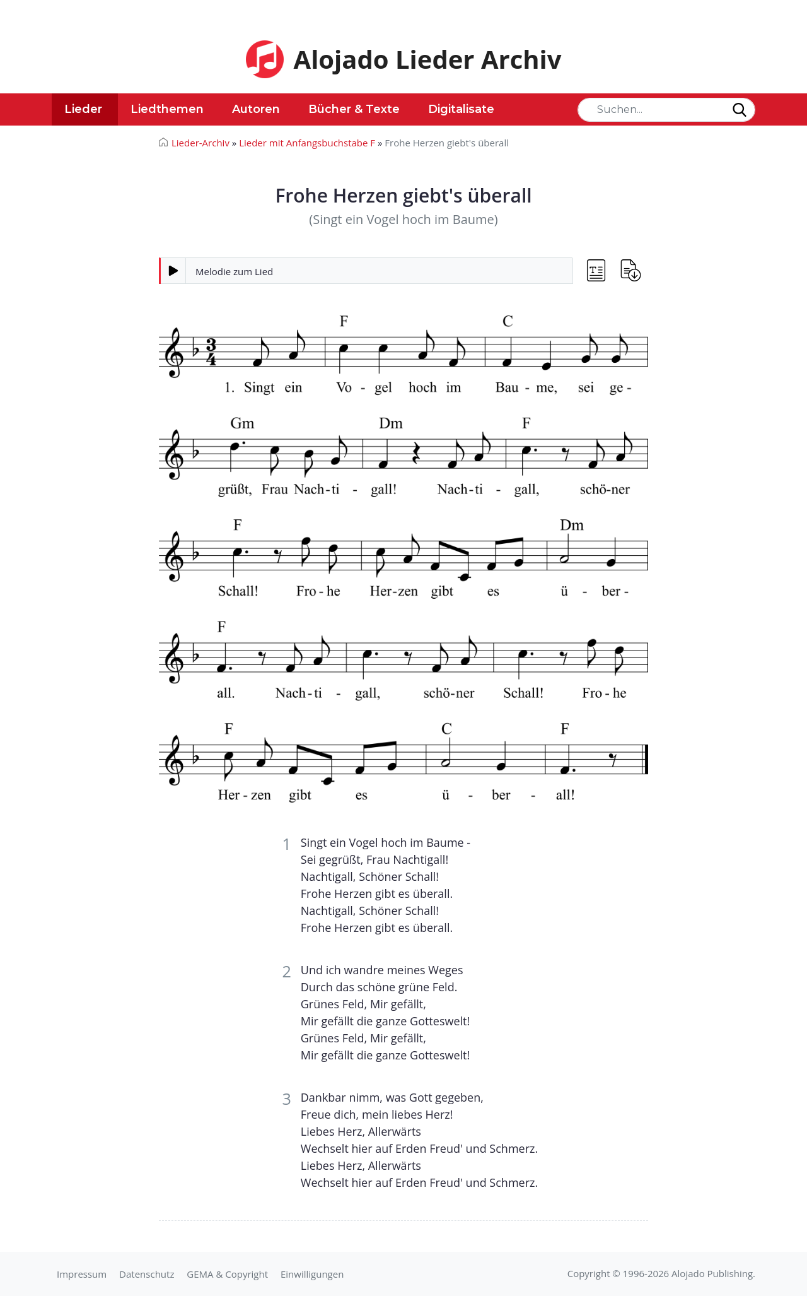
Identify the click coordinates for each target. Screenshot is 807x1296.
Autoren (256, 109)
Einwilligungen (312, 1274)
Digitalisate (461, 109)
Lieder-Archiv (200, 142)
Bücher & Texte (354, 109)
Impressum (82, 1274)
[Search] (666, 110)
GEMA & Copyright (227, 1274)
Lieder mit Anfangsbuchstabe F (307, 142)
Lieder (83, 109)
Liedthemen (167, 109)
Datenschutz (146, 1274)
